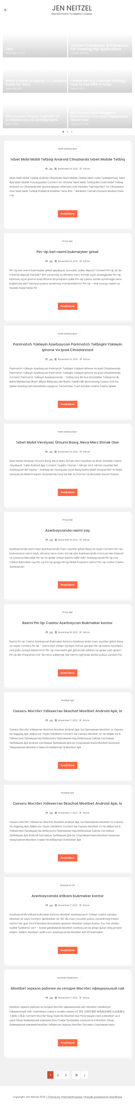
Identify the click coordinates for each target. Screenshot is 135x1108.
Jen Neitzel (72, 9)
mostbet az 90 (67, 885)
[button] (63, 132)
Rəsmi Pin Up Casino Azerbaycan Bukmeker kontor (67, 622)
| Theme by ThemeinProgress (64, 1097)
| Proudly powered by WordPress (102, 1097)
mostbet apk (67, 700)
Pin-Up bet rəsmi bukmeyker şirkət (68, 251)
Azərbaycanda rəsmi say (67, 530)
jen (51, 168)
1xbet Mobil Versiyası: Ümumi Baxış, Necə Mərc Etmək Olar (67, 442)
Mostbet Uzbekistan (67, 977)
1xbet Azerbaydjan (67, 148)
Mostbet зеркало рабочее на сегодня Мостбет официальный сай (67, 988)
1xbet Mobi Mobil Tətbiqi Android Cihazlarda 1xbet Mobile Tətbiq (67, 159)
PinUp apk (67, 241)
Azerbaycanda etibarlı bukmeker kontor (67, 895)
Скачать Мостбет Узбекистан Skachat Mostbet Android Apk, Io (67, 710)
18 (76, 1075)
